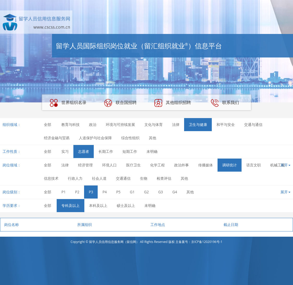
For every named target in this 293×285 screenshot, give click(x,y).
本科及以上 (98, 205)
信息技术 (51, 178)
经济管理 (85, 164)
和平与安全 (225, 124)
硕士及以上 (126, 205)
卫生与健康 (198, 124)
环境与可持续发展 (120, 124)
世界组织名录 (68, 103)
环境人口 (109, 164)
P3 (91, 191)
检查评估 (164, 178)
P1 (63, 191)
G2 (146, 191)
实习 (65, 151)
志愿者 (83, 151)
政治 (92, 124)
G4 (174, 191)
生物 (143, 178)
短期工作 (129, 151)
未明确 (152, 151)
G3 (160, 191)
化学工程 (157, 164)
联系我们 (225, 103)
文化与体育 (153, 124)
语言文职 (253, 164)
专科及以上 (70, 205)
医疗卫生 (133, 164)
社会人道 (99, 178)
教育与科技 (70, 124)
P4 (104, 191)
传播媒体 (205, 164)
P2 (77, 191)
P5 (118, 191)
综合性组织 (130, 137)
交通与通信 (253, 124)
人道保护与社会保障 (95, 137)
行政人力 (75, 178)
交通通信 (123, 178)
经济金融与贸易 (56, 137)
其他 (152, 137)
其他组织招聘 (172, 103)
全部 (47, 124)
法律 (175, 124)
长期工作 (105, 151)
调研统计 (229, 164)
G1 (132, 191)
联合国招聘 (120, 103)
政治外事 (181, 164)
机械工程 (277, 164)
